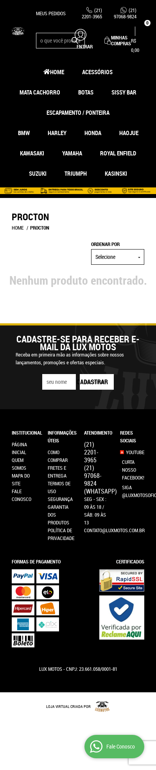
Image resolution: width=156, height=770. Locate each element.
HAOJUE (128, 133)
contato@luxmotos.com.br (114, 530)
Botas (85, 92)
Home (57, 72)
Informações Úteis (60, 436)
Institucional (24, 432)
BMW (24, 133)
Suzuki (38, 173)
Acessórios (97, 72)
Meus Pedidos (51, 13)
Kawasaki (32, 153)
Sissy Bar (123, 92)
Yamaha (72, 153)
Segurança (60, 499)
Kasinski (116, 173)
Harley (57, 133)
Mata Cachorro (40, 92)
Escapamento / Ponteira (78, 112)
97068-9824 (125, 13)
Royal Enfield (118, 153)
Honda (92, 133)
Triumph (76, 173)
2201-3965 (92, 13)
